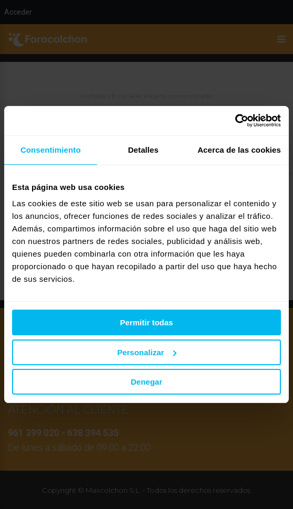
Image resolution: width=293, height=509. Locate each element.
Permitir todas (146, 322)
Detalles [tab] (143, 149)
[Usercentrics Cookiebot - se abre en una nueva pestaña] (235, 121)
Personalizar (146, 352)
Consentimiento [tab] (50, 149)
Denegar (146, 381)
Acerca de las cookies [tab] (239, 149)
